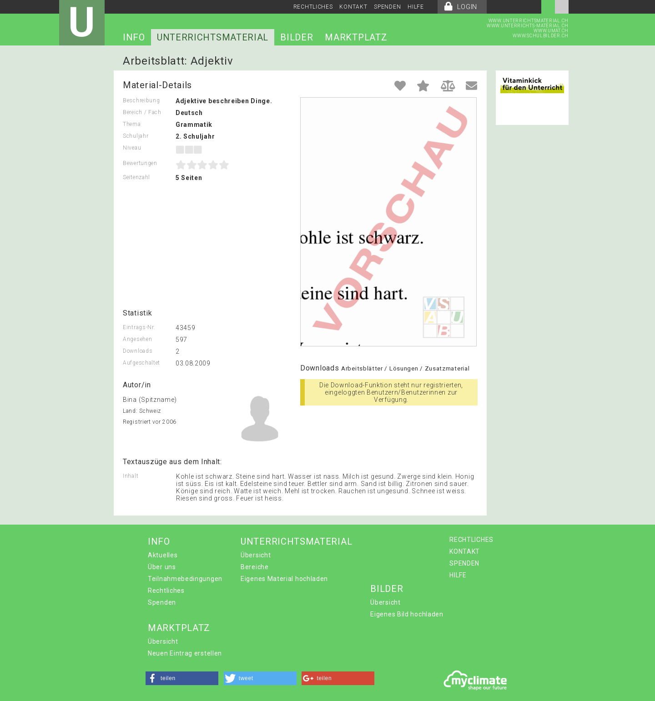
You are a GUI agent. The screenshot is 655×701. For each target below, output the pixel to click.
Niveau (132, 148)
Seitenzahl (136, 177)
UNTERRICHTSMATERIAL (212, 37)
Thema (132, 124)
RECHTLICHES (313, 7)
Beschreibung (141, 100)
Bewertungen (140, 163)
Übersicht (256, 555)
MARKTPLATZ (356, 37)
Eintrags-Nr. (139, 327)
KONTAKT (353, 7)
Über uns (162, 567)
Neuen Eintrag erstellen (185, 653)
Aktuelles (162, 555)
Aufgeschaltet (141, 363)
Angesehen (137, 339)
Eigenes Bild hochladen (406, 614)
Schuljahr (135, 136)
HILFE (416, 7)
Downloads (137, 351)
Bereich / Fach (142, 112)
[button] (182, 678)
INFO (134, 37)
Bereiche (255, 567)
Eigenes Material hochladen (284, 578)
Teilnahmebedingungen (185, 578)
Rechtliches (166, 590)
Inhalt (130, 476)
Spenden (162, 602)
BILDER (296, 37)
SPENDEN (387, 7)
